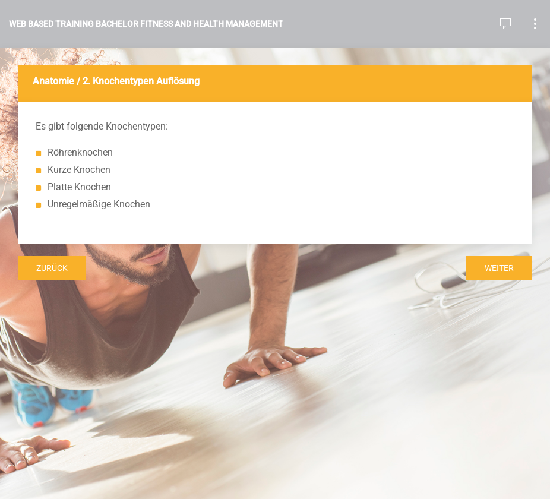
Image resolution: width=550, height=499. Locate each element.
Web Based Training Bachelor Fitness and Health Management (146, 24)
